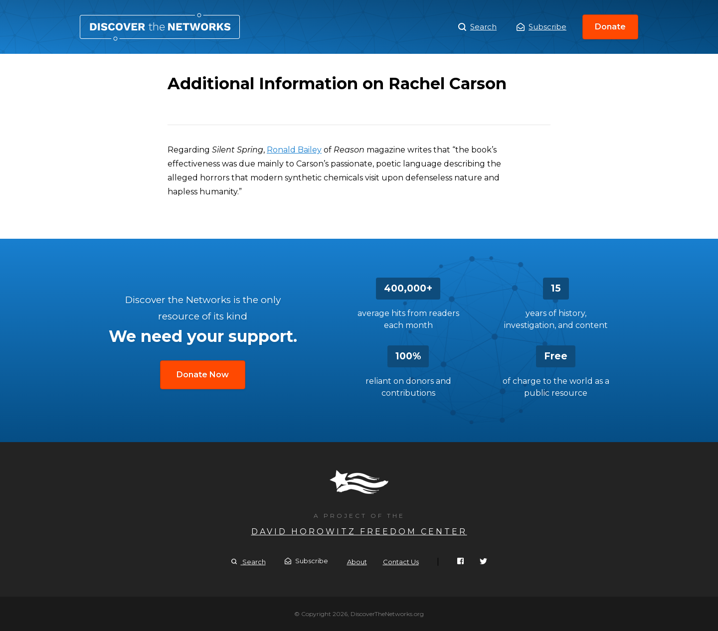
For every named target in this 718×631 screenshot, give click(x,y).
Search (477, 26)
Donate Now (203, 374)
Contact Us (401, 562)
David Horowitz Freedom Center (359, 531)
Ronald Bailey (294, 150)
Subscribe (541, 26)
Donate (610, 26)
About (357, 562)
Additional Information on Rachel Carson (160, 27)
